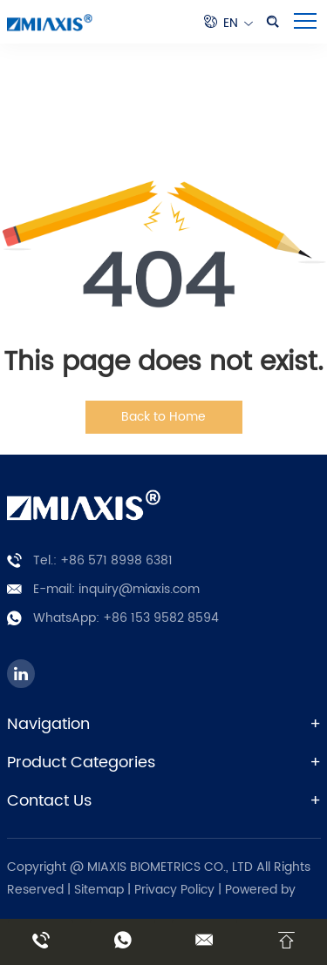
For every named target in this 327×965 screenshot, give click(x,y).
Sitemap (99, 890)
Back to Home (163, 417)
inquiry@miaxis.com (139, 589)
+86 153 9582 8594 (161, 618)
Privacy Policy (176, 890)
